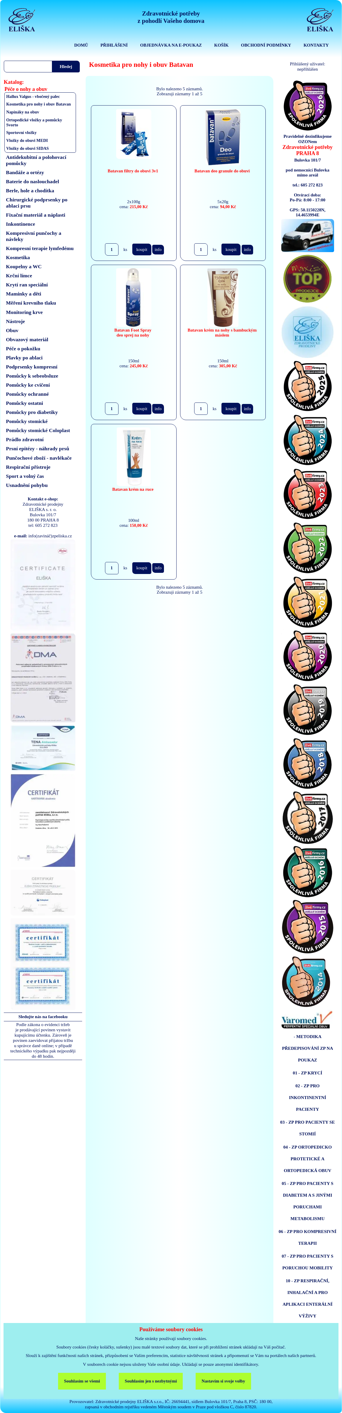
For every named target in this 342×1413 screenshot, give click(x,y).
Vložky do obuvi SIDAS (27, 148)
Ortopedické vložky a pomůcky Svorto (34, 122)
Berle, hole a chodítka (30, 190)
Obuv (12, 330)
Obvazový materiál (27, 339)
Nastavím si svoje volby (223, 1381)
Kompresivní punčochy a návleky (33, 236)
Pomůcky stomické (27, 421)
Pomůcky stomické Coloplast (38, 430)
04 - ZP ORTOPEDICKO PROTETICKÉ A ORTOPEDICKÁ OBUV (307, 1158)
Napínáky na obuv (22, 112)
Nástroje (15, 321)
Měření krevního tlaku (31, 303)
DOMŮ (81, 45)
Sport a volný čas (25, 476)
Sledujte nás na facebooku (43, 1016)
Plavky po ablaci (24, 358)
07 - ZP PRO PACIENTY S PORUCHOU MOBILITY (307, 1262)
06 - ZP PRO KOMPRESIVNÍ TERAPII (307, 1237)
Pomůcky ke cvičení (28, 385)
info (158, 249)
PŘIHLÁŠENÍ (114, 45)
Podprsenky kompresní (31, 367)
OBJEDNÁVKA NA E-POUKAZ (171, 45)
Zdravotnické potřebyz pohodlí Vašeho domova (171, 17)
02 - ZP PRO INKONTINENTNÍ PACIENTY (307, 1097)
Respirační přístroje (28, 467)
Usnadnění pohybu (27, 485)
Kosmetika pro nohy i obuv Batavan (38, 104)
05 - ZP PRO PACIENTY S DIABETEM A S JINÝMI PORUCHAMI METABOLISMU (307, 1201)
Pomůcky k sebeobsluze (32, 376)
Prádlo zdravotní (24, 439)
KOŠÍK (221, 45)
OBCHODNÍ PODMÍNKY (266, 45)
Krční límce (19, 275)
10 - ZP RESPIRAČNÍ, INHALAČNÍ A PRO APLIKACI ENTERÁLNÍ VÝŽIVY (307, 1298)
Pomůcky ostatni (24, 403)
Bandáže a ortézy (25, 172)
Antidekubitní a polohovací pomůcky (36, 160)
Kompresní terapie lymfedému (40, 248)
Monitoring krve (24, 312)
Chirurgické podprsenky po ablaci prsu (36, 203)
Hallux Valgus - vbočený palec (33, 96)
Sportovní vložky (21, 132)
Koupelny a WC (24, 266)
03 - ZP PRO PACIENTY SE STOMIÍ (307, 1128)
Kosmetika (18, 257)
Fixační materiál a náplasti (35, 215)
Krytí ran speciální (27, 285)
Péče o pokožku (23, 348)
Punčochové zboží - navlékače (39, 458)
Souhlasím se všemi (82, 1381)
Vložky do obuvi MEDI (27, 140)
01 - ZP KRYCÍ (307, 1072)
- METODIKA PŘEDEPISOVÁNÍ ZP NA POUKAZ (307, 1048)
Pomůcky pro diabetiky (32, 412)
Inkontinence (20, 224)
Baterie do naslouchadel (32, 181)
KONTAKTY (316, 45)
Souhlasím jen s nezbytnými (151, 1381)
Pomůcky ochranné (27, 394)
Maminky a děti (23, 294)
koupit (141, 249)
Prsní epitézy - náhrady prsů (37, 448)
